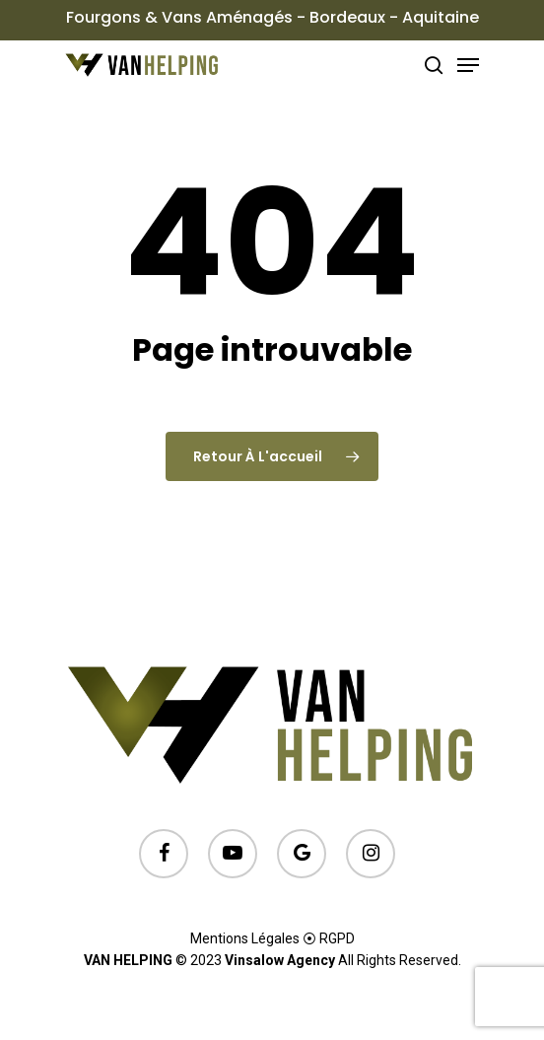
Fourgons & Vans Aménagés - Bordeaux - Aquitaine (272, 17)
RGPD (337, 938)
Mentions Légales (245, 938)
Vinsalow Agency (280, 960)
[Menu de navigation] (468, 65)
